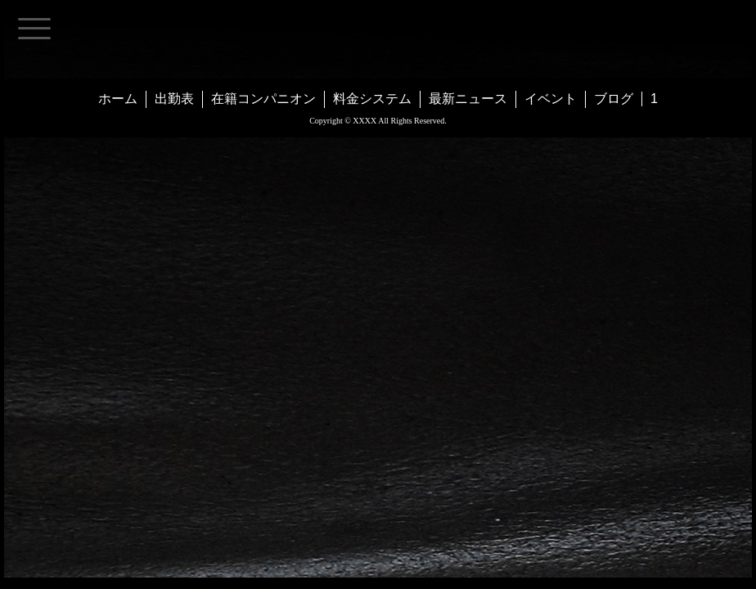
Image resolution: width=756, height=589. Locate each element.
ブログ (613, 99)
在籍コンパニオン (263, 99)
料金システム (372, 99)
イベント (550, 99)
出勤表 (174, 99)
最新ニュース (468, 99)
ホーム (117, 99)
